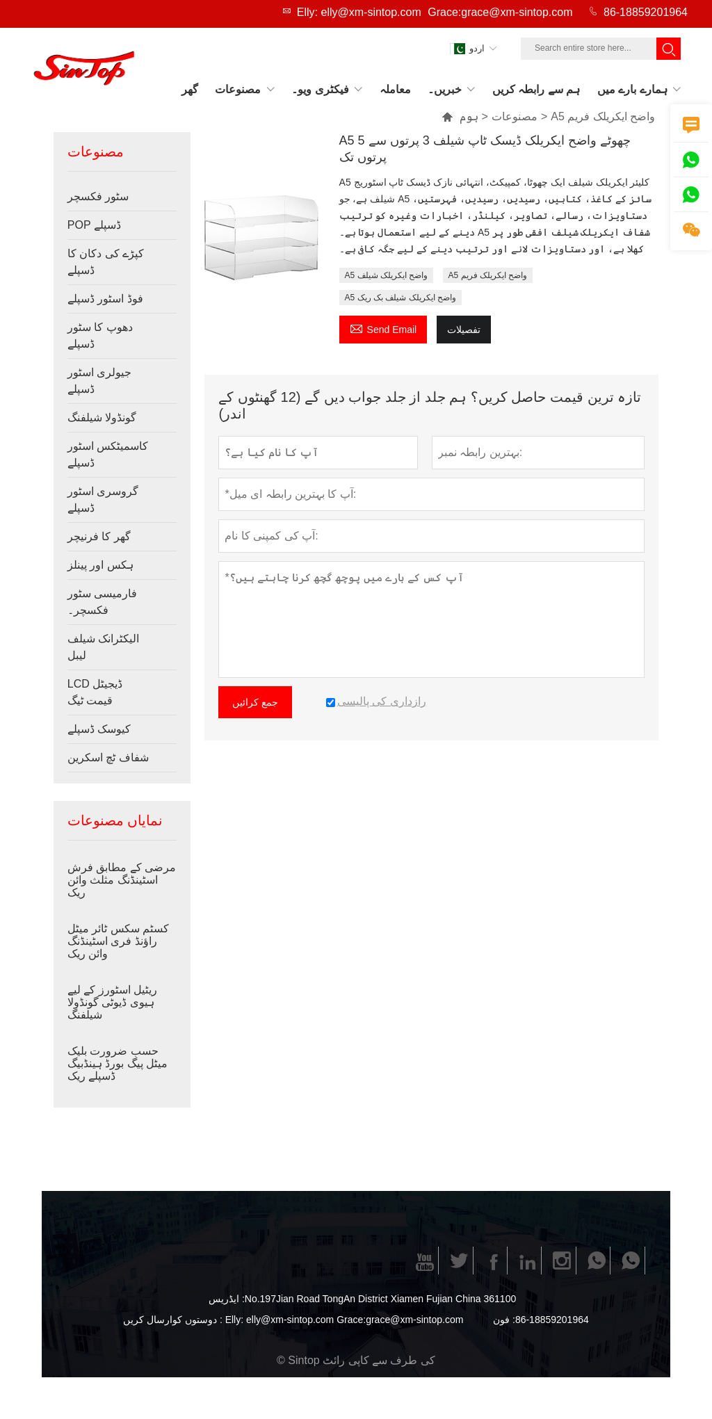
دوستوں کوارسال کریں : (172, 1319)
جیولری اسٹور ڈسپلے (99, 380)
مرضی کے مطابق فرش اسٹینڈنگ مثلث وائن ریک (121, 879)
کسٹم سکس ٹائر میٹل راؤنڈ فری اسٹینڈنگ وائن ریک (118, 941)
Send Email (383, 328)
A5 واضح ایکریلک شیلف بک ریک (400, 297)
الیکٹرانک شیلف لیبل (103, 647)
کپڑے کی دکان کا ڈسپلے (105, 262)
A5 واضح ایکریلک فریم (488, 275)
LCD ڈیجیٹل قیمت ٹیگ (94, 692)
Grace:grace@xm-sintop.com (500, 12)
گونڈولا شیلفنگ (101, 417)
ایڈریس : (227, 1298)
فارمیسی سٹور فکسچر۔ (102, 601)
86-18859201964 (646, 12)
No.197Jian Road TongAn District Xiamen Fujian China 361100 (380, 1298)
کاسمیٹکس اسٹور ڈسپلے (107, 454)
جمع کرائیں (255, 702)
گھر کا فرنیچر (99, 536)
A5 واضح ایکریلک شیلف (386, 275)
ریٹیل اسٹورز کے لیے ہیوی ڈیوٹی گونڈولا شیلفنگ (112, 1002)
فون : (504, 1319)
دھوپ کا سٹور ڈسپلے (100, 335)
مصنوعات (514, 116)
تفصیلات (463, 329)
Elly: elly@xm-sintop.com (359, 12)
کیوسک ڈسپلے (99, 729)
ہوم (469, 116)
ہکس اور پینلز (100, 565)
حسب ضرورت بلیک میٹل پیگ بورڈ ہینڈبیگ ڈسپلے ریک (117, 1063)
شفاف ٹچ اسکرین (108, 757)
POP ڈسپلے (94, 225)
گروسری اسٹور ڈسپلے (102, 499)
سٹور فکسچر (98, 196)
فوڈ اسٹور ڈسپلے (105, 299)
